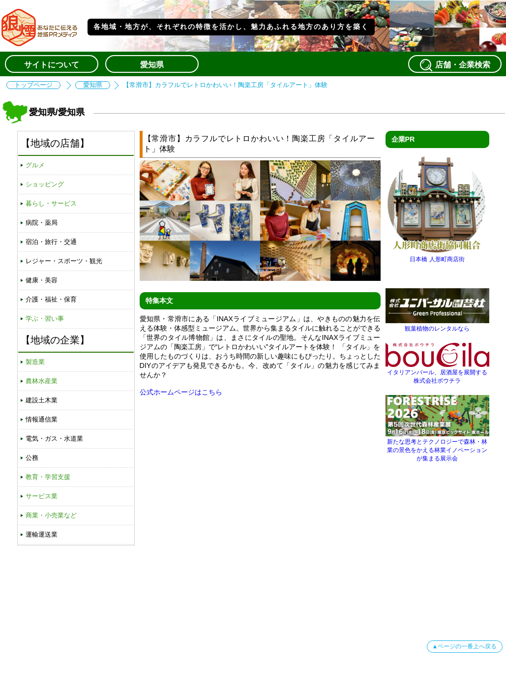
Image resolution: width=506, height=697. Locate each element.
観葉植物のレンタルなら (437, 325)
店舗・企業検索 (454, 65)
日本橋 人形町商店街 (437, 255)
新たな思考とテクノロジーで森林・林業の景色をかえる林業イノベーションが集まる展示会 (437, 446)
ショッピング (45, 184)
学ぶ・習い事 (45, 318)
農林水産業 (42, 381)
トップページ (33, 85)
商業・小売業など (51, 515)
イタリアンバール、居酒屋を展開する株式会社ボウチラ (437, 373)
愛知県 (152, 65)
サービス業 (42, 496)
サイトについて (51, 65)
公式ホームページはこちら (181, 392)
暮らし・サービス (51, 203)
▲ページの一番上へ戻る (464, 646)
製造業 (35, 361)
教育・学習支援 (48, 477)
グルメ (35, 165)
